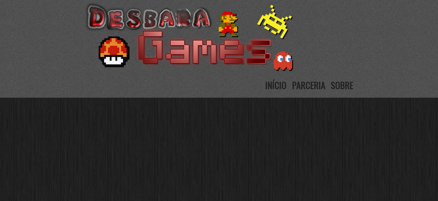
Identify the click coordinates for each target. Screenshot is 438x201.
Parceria (308, 85)
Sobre (342, 85)
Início (275, 85)
